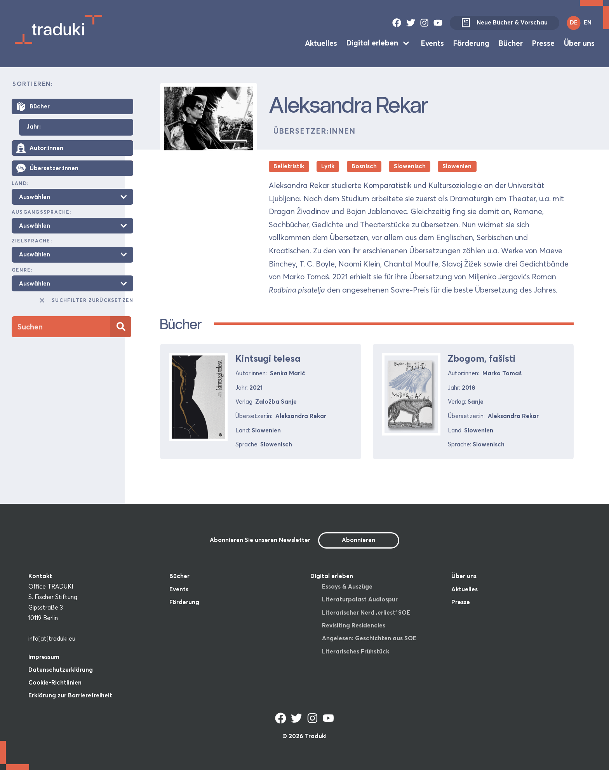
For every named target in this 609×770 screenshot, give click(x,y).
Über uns (579, 42)
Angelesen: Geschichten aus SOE (369, 638)
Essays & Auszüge (347, 586)
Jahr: (33, 127)
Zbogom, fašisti (481, 358)
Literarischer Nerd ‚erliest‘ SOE (366, 612)
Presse (543, 42)
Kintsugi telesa (268, 358)
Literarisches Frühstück (355, 651)
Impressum (43, 656)
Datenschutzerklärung (60, 669)
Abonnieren (358, 540)
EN (588, 22)
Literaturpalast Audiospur (360, 599)
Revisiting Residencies (353, 625)
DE (574, 22)
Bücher (511, 42)
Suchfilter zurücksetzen (85, 300)
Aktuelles (321, 42)
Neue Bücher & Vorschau (504, 23)
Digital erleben (372, 42)
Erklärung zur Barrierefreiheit (70, 695)
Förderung (471, 42)
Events (432, 42)
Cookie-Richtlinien (55, 682)
